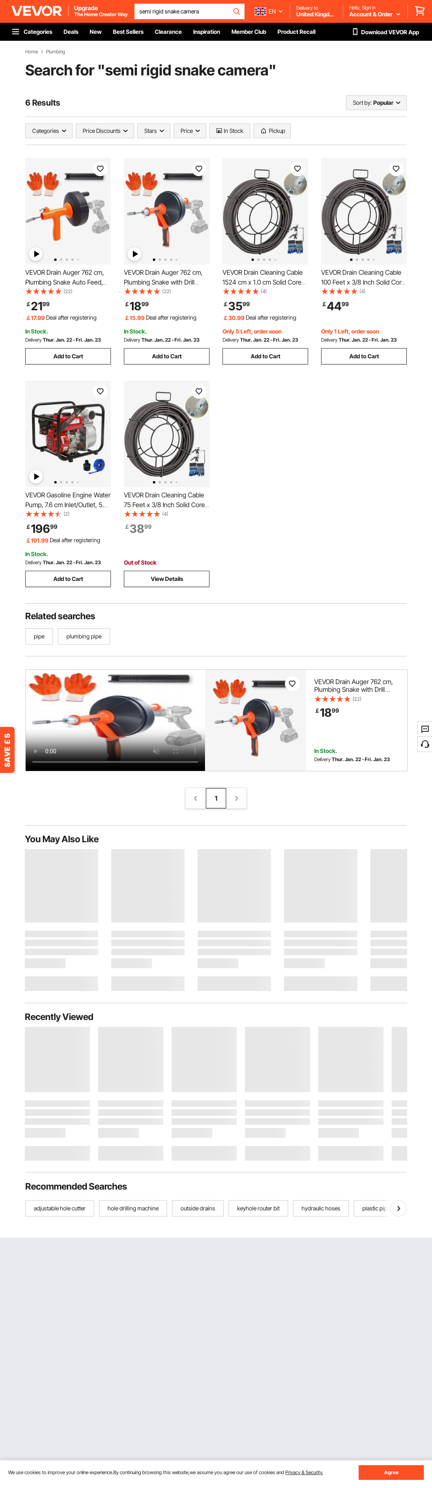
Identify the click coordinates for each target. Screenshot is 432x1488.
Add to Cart (68, 356)
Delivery (33, 340)
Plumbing (55, 52)
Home (31, 52)
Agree (391, 1472)
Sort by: (362, 102)
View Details (167, 578)
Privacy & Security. (304, 1472)
